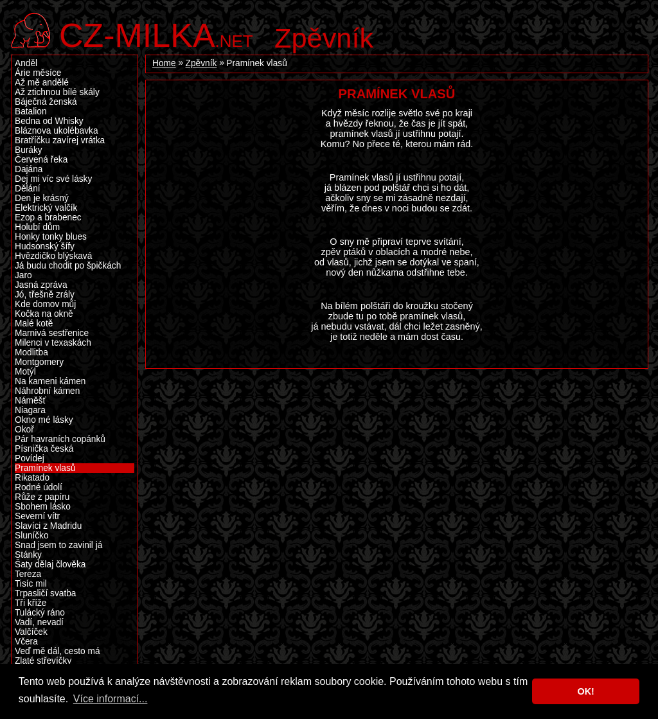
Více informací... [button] (110, 698)
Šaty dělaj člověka (50, 564)
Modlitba (31, 352)
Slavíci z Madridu (48, 526)
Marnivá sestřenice (52, 333)
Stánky (28, 555)
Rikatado (32, 478)
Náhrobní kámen (47, 391)
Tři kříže (30, 603)
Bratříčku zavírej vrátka (60, 140)
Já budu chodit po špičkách (68, 266)
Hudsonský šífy (45, 246)
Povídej (29, 458)
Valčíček (31, 632)
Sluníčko (32, 535)
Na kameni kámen (50, 381)
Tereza (28, 574)
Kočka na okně (44, 314)
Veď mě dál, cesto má (57, 651)
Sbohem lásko (43, 506)
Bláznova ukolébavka (56, 131)
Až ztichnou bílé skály (57, 92)
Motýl (25, 372)
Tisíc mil (31, 584)
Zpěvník (323, 37)
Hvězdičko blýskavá (53, 256)
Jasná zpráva (41, 285)
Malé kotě (34, 323)
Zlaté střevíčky (43, 661)
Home (164, 63)
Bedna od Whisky (49, 121)
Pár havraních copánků (60, 439)
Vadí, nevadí (39, 622)
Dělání (27, 188)
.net (156, 34)
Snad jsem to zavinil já (58, 545)
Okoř (24, 429)
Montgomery (39, 362)
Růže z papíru (42, 497)
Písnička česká (44, 449)
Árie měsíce (38, 73)
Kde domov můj (45, 304)
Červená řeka (41, 159)
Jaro (23, 275)
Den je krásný (42, 198)
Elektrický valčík (46, 208)
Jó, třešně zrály (45, 294)
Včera (26, 641)
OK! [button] (585, 691)
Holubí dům (37, 227)
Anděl (26, 63)
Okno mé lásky (44, 420)
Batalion (31, 111)
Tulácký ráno (40, 612)
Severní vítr (37, 516)
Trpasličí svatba (45, 593)
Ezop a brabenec (48, 217)
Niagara (30, 410)
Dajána (28, 169)
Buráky (28, 150)
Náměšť (30, 400)
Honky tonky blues (51, 237)
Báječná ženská (46, 102)
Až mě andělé (42, 82)
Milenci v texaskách (53, 343)
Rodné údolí (38, 487)
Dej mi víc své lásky (53, 179)
